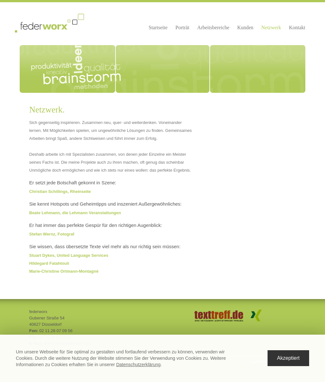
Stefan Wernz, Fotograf (51, 234)
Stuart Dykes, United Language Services (68, 255)
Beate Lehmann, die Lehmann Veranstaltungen (75, 212)
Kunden (245, 27)
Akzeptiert (288, 358)
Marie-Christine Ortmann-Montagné (63, 271)
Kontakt (297, 27)
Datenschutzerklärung (138, 364)
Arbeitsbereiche (213, 27)
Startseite (158, 27)
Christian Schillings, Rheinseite (60, 191)
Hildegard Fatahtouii (49, 263)
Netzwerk (271, 27)
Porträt (182, 27)
